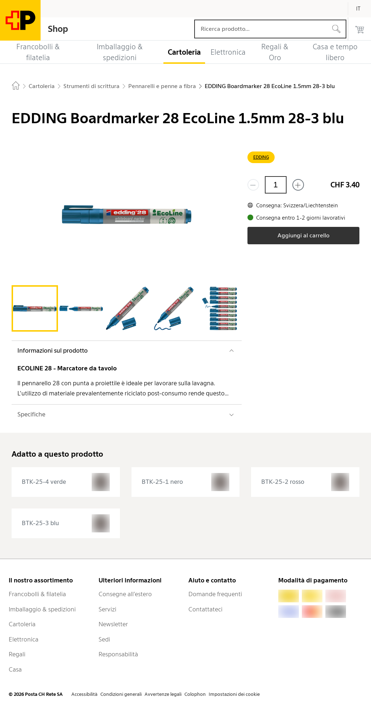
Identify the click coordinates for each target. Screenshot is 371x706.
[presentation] (66, 482)
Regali (17, 654)
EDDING (261, 157)
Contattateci (205, 609)
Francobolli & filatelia (37, 594)
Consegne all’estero (125, 594)
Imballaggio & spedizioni (42, 609)
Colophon (195, 694)
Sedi (104, 639)
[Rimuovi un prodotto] (253, 185)
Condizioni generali (121, 694)
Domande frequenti (215, 594)
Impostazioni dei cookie (234, 694)
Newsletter (113, 624)
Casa (15, 669)
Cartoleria (22, 624)
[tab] (35, 308)
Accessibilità (84, 694)
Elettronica (23, 639)
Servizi (107, 609)
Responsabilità (118, 654)
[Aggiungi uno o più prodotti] (298, 185)
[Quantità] (276, 185)
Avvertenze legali (163, 694)
